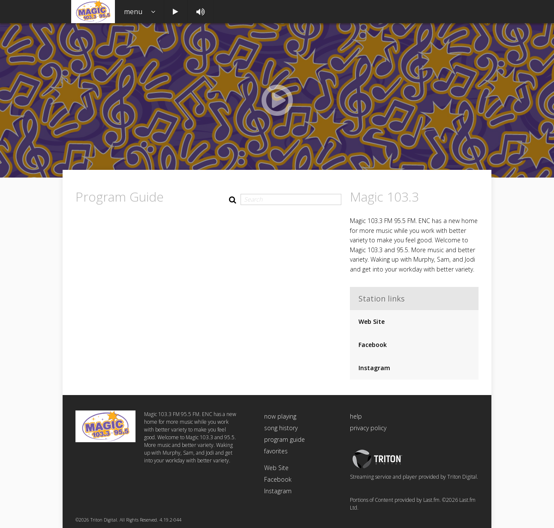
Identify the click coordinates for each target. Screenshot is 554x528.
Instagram (374, 368)
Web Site (371, 321)
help (356, 416)
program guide (284, 439)
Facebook (372, 345)
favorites (276, 451)
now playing (280, 416)
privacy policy (368, 428)
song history (281, 428)
